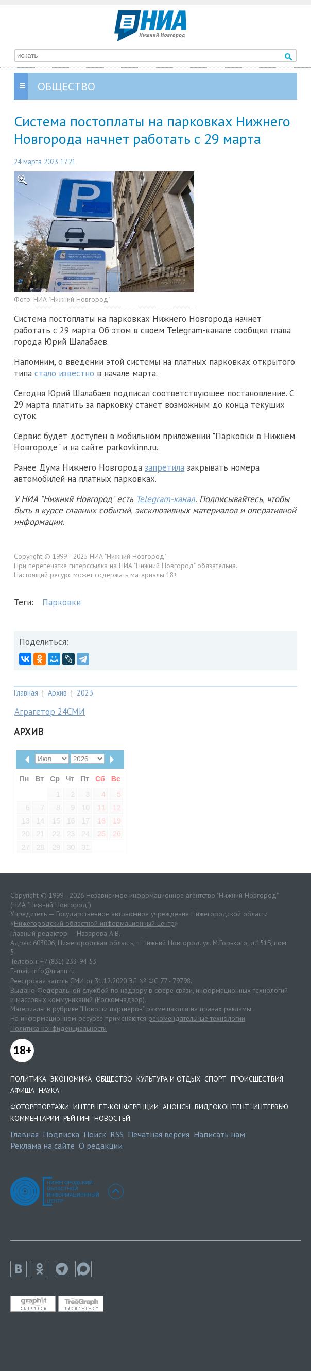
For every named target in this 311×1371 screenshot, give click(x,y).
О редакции (101, 1145)
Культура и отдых (168, 1079)
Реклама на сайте (42, 1145)
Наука (49, 1090)
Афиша (22, 1090)
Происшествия (257, 1079)
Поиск (94, 1134)
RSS (117, 1134)
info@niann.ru (53, 970)
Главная (26, 693)
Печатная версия (158, 1134)
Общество (114, 1079)
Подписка (61, 1134)
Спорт (215, 1079)
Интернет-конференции (116, 1106)
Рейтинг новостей (96, 1118)
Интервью (270, 1106)
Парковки (61, 602)
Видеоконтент (222, 1106)
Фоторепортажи (39, 1106)
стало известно (64, 373)
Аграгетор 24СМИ (49, 711)
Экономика (71, 1079)
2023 (85, 693)
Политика (28, 1079)
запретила (164, 467)
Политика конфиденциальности (58, 1028)
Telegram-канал (165, 499)
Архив (57, 693)
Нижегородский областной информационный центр (94, 923)
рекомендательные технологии (196, 1018)
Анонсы (177, 1106)
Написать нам (219, 1134)
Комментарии (34, 1118)
